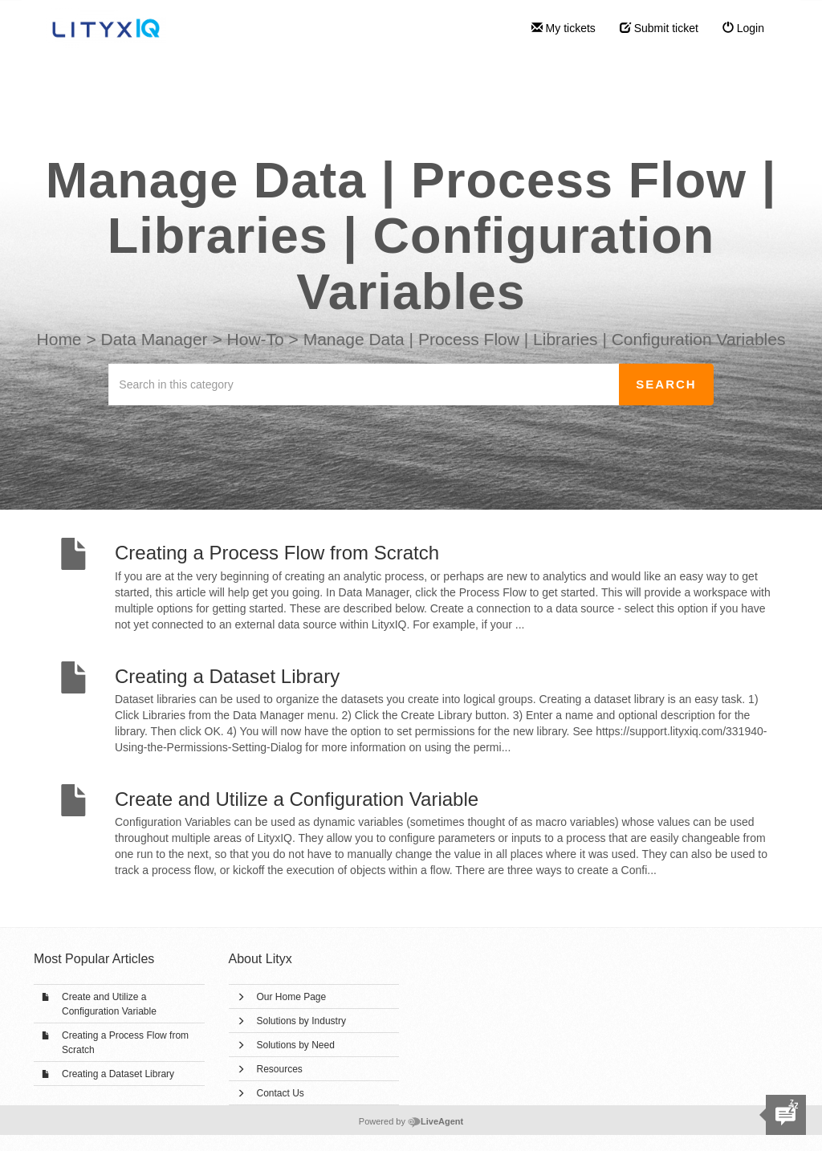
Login (743, 28)
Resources (280, 1069)
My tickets (563, 28)
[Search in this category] (364, 384)
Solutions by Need (296, 1045)
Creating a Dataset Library (118, 1074)
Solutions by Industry (301, 1021)
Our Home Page (292, 997)
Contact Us (280, 1093)
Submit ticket (659, 28)
